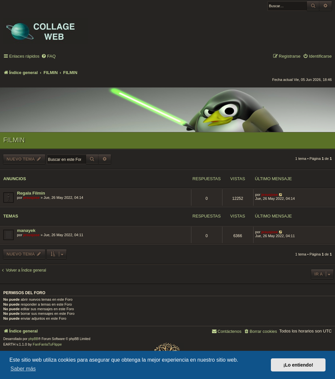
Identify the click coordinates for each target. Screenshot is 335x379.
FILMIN (14, 139)
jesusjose (31, 197)
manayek (26, 230)
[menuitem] (48, 56)
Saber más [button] (23, 368)
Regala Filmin (31, 193)
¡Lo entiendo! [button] (298, 365)
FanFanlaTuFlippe (47, 344)
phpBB (33, 339)
